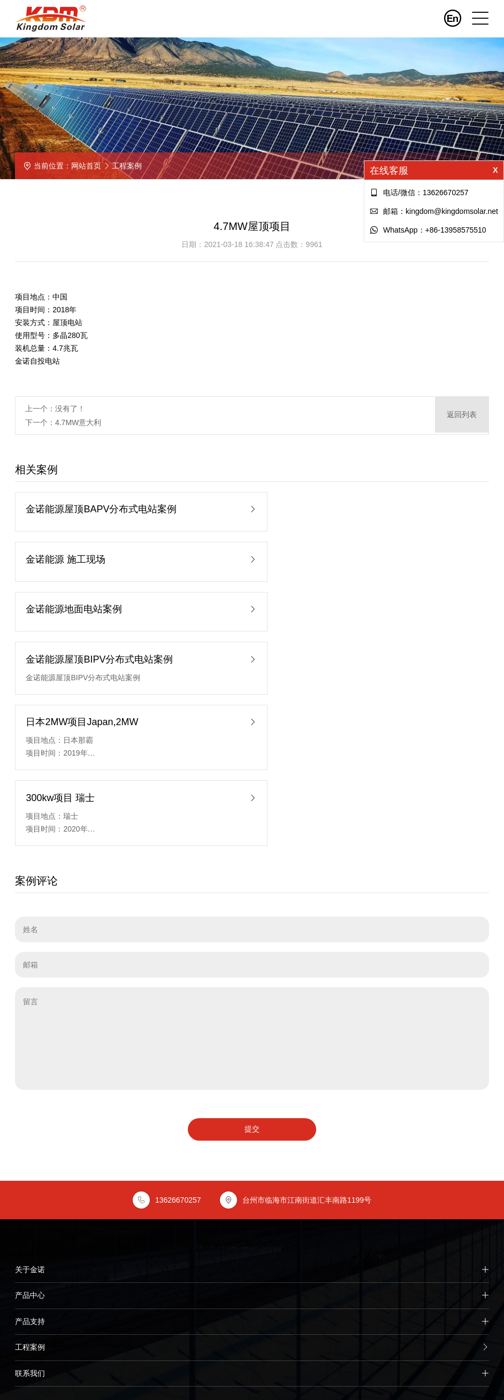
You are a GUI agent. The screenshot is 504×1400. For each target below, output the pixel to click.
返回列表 (462, 415)
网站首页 (86, 165)
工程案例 (127, 165)
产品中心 (251, 1113)
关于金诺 (251, 1087)
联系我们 (251, 1192)
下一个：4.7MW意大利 (63, 422)
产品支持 (251, 1139)
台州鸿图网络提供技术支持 (252, 1374)
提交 (252, 946)
